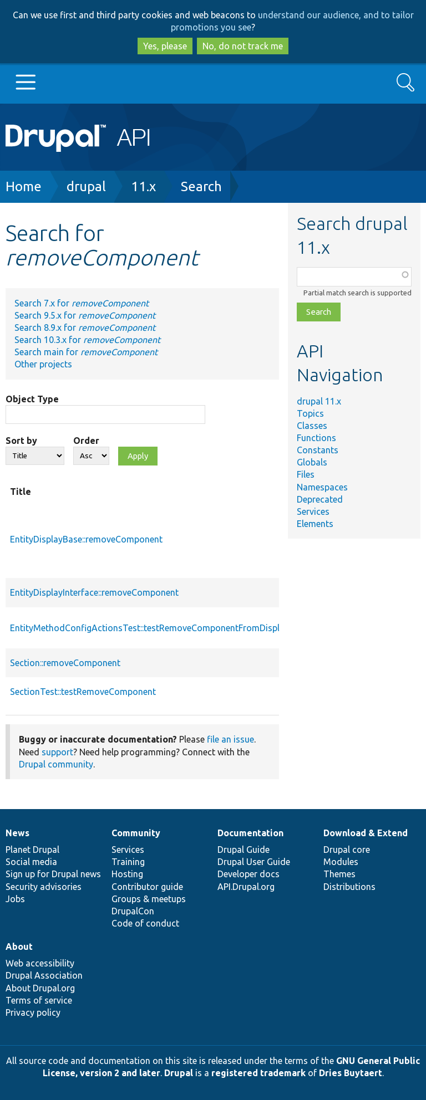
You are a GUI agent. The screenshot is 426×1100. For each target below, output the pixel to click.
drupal (86, 186)
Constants (317, 450)
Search (201, 186)
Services (313, 511)
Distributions (349, 887)
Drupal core (346, 850)
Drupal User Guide (253, 862)
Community (135, 833)
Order (86, 441)
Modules (340, 862)
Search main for (86, 352)
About (19, 946)
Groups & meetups (148, 899)
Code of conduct (145, 923)
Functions (316, 438)
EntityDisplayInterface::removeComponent (94, 592)
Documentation (250, 833)
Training (128, 862)
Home (24, 186)
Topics (310, 413)
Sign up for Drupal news (53, 874)
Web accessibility (40, 963)
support (57, 752)
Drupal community (56, 764)
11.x (143, 186)
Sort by (21, 441)
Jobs (15, 899)
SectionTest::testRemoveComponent (83, 692)
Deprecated (320, 499)
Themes (339, 874)
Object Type (32, 399)
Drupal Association (44, 975)
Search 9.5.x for (84, 315)
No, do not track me (242, 46)
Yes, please (165, 46)
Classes (312, 426)
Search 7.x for (81, 303)
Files (306, 474)
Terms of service (39, 1000)
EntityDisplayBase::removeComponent (86, 539)
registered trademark (258, 1073)
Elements (315, 524)
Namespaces (322, 487)
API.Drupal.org (246, 887)
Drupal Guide (243, 850)
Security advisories (44, 887)
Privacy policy (33, 1012)
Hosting (127, 874)
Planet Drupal (32, 850)
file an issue (230, 739)
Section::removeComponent (65, 663)
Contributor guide (147, 887)
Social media (31, 862)
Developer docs (248, 874)
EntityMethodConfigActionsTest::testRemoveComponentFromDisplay (149, 628)
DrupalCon (132, 911)
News (17, 833)
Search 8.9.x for (84, 327)
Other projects (43, 364)
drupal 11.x (319, 401)
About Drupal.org (40, 988)
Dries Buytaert (350, 1073)
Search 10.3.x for (87, 340)
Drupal (178, 1073)
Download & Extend (365, 833)
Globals (312, 462)
